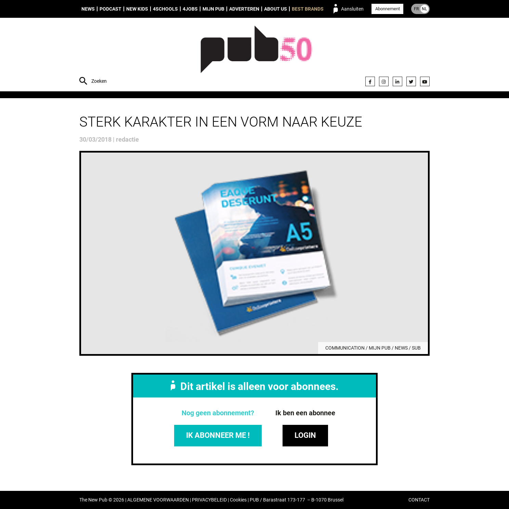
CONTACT (419, 500)
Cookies (238, 500)
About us (275, 8)
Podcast (110, 8)
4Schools (165, 8)
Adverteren (244, 8)
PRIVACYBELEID (209, 500)
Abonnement (387, 8)
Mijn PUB (213, 8)
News (88, 8)
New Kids (137, 8)
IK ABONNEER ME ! (218, 435)
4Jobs (190, 8)
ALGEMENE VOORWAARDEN (158, 500)
